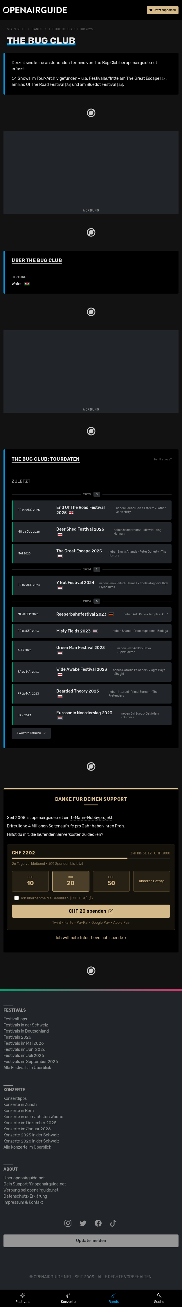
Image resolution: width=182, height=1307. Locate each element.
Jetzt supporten (162, 10)
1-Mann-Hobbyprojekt (91, 817)
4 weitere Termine (31, 733)
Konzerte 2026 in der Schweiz (31, 1141)
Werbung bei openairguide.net (30, 1190)
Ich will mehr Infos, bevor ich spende (89, 937)
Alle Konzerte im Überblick (27, 1147)
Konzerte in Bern (18, 1110)
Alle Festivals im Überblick (27, 1067)
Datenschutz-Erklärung (25, 1196)
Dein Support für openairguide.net (34, 1184)
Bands (37, 29)
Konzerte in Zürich (20, 1104)
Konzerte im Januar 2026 (27, 1129)
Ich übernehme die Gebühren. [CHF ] (54, 898)
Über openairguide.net (24, 1178)
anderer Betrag (151, 881)
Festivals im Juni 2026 (24, 1049)
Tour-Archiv (48, 78)
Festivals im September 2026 (30, 1061)
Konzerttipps (15, 1098)
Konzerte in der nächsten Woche (33, 1116)
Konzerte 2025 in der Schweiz (31, 1135)
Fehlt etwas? (163, 459)
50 (111, 881)
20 (71, 881)
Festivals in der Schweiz (25, 1025)
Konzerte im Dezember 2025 (30, 1122)
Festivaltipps (15, 1019)
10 (30, 881)
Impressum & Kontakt (23, 1202)
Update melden (91, 1240)
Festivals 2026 (17, 1037)
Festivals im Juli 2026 (23, 1055)
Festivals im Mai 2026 (23, 1043)
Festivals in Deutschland (26, 1031)
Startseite (16, 29)
